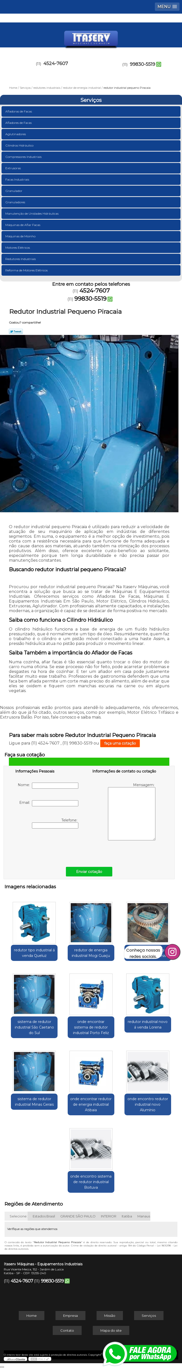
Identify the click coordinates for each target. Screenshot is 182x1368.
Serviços (91, 100)
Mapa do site (111, 1330)
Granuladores (15, 202)
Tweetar (16, 331)
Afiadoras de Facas (19, 111)
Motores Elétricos (18, 247)
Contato (67, 1330)
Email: (48, 803)
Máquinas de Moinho (20, 236)
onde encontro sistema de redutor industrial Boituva (91, 1182)
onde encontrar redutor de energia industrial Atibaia (91, 1104)
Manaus (143, 1216)
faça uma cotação (120, 743)
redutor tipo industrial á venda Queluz (34, 953)
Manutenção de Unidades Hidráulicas (32, 213)
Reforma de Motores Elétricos (26, 270)
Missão (109, 1316)
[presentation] (47, 846)
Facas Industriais (17, 179)
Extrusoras (13, 168)
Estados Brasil (44, 1216)
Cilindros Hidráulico (19, 145)
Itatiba (127, 1216)
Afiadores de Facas (18, 123)
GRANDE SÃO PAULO (78, 1216)
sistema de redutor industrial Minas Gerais (34, 1102)
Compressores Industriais (23, 157)
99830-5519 (142, 64)
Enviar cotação (89, 871)
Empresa (70, 1316)
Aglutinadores (16, 134)
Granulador (14, 191)
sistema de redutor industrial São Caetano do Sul (34, 1027)
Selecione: (18, 1216)
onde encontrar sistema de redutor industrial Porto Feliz (91, 1027)
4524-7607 (55, 63)
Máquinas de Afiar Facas (23, 225)
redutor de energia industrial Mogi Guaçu (91, 953)
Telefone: (55, 823)
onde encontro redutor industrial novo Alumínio (148, 1104)
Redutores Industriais (21, 259)
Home (31, 1316)
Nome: (48, 786)
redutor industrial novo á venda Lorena (148, 1024)
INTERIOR (108, 1216)
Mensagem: (131, 811)
